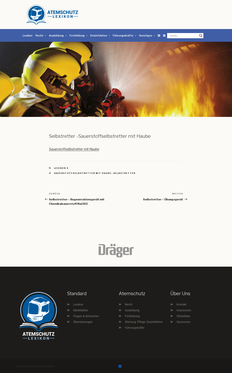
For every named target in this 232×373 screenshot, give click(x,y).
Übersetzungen (83, 322)
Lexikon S (61, 168)
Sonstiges (147, 35)
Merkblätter (80, 310)
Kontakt (182, 304)
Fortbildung (78, 35)
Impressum (184, 310)
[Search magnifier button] (200, 35)
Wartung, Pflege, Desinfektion (144, 322)
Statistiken (183, 316)
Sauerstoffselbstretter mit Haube (74, 149)
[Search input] (183, 35)
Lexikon (27, 35)
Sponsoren (183, 322)
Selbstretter (124, 173)
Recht (41, 35)
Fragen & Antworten (86, 316)
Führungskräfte (125, 35)
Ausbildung (58, 35)
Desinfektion (100, 35)
